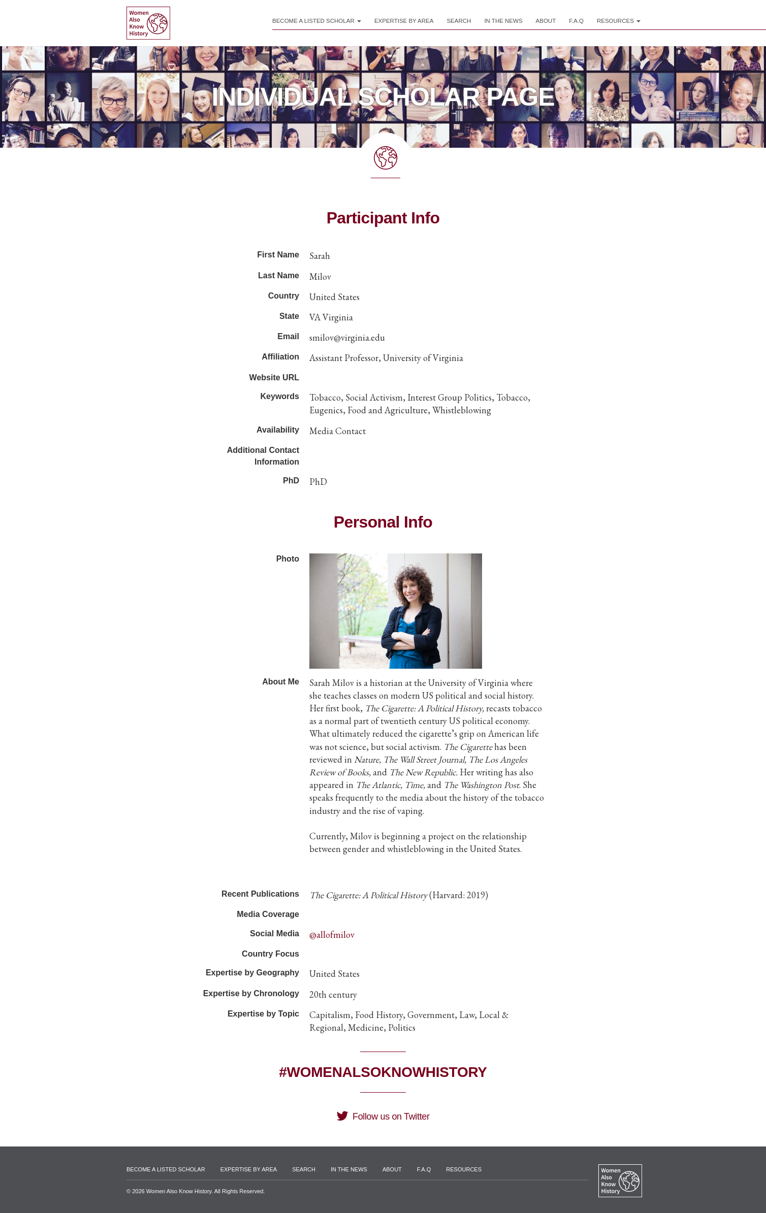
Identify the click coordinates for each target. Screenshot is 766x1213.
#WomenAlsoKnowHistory (383, 1072)
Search (458, 21)
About (546, 21)
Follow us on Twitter (382, 1116)
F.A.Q (576, 21)
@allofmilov (332, 934)
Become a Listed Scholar (316, 21)
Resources (619, 21)
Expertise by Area (404, 21)
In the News (503, 21)
